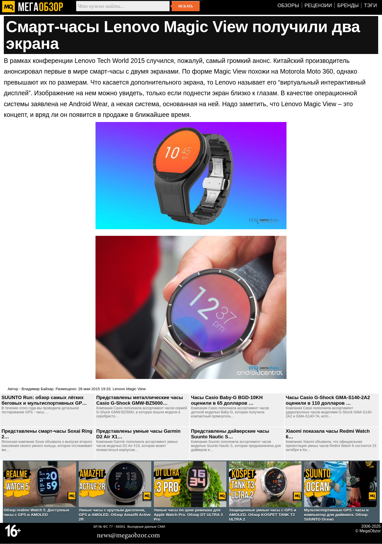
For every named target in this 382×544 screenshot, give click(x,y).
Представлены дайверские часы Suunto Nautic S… (230, 433)
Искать (185, 6)
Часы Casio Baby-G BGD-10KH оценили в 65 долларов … (227, 400)
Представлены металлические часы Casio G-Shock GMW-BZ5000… (139, 400)
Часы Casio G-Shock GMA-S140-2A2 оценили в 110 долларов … (328, 400)
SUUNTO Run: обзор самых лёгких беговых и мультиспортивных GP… (44, 400)
